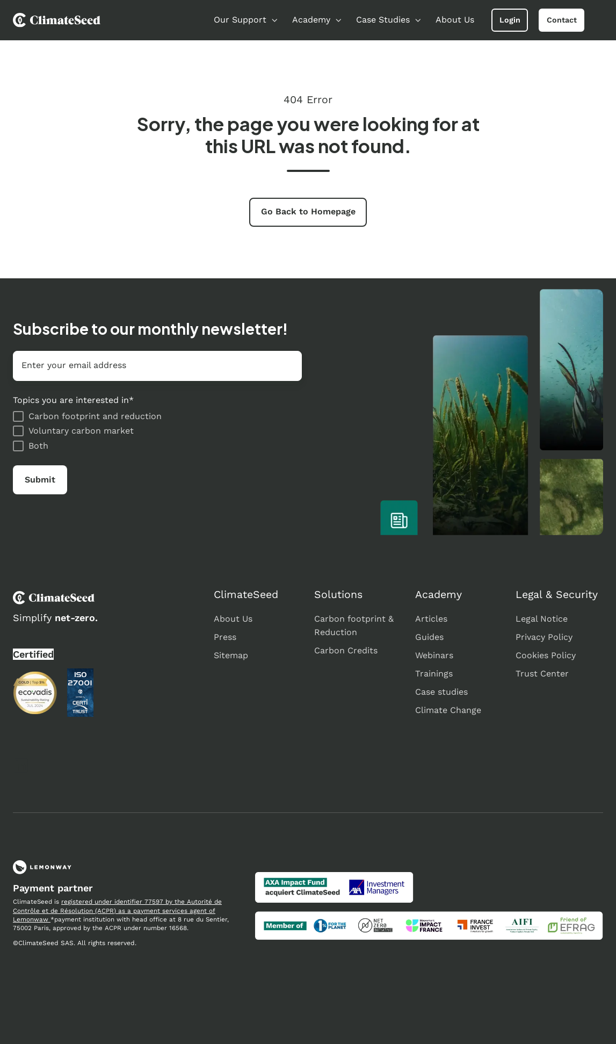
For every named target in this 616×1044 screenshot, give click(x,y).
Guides (429, 637)
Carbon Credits (346, 650)
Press (225, 637)
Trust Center (542, 673)
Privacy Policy (544, 637)
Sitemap (231, 655)
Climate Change (448, 710)
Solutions (338, 594)
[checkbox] (157, 430)
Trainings (434, 673)
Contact (562, 20)
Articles (431, 619)
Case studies (441, 692)
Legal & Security (557, 594)
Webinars (434, 655)
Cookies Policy (546, 655)
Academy (311, 20)
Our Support (240, 20)
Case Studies (383, 20)
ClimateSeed (246, 594)
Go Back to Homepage (308, 211)
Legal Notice (542, 619)
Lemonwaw (31, 919)
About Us (455, 20)
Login (509, 20)
